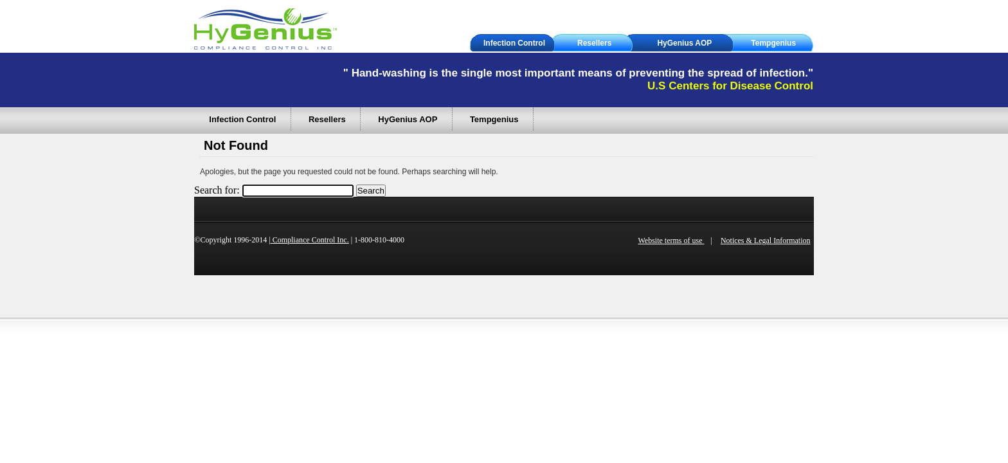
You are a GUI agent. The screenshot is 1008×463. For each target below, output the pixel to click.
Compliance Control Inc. (310, 239)
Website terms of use (671, 240)
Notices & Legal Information (766, 240)
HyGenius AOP (684, 43)
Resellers (594, 43)
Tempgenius (773, 43)
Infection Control (514, 43)
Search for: (217, 190)
